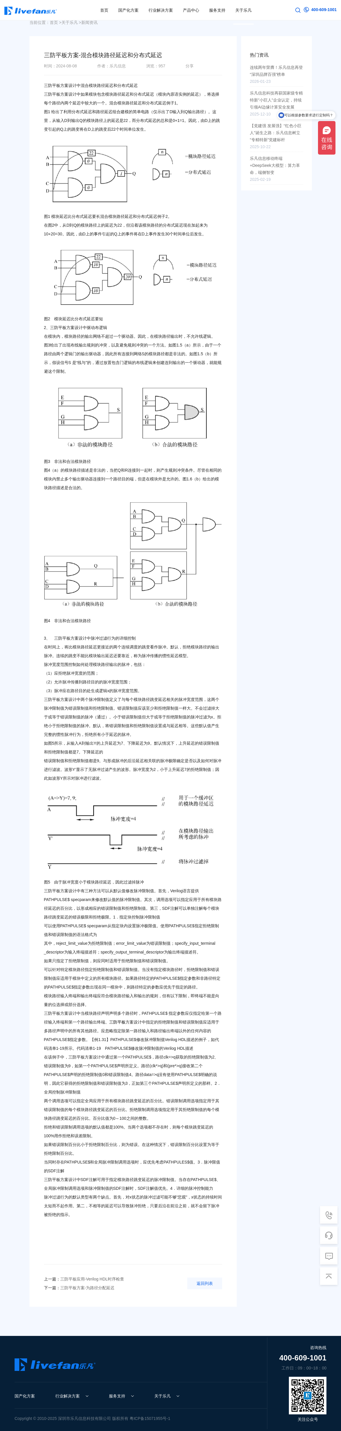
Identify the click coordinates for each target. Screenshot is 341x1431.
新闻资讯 (89, 22)
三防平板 (117, 1022)
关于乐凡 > (71, 22)
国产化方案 (25, 1396)
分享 (189, 66)
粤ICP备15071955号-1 (150, 1418)
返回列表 (205, 1283)
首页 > (55, 22)
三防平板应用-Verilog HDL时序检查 (84, 1279)
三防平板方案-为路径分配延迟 (79, 1287)
